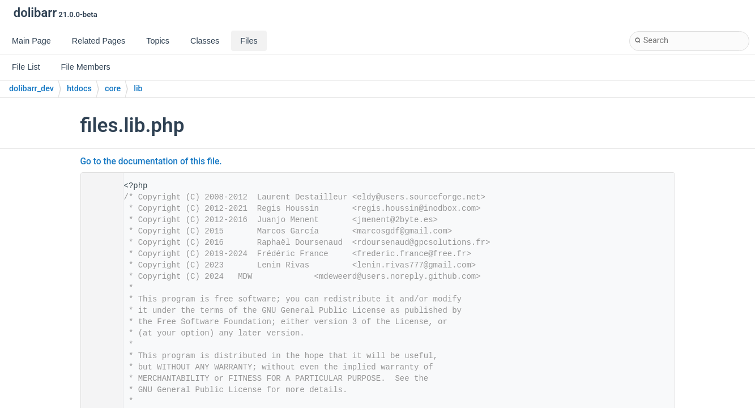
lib (138, 89)
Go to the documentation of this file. (151, 161)
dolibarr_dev (31, 89)
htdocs (79, 89)
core (113, 89)
